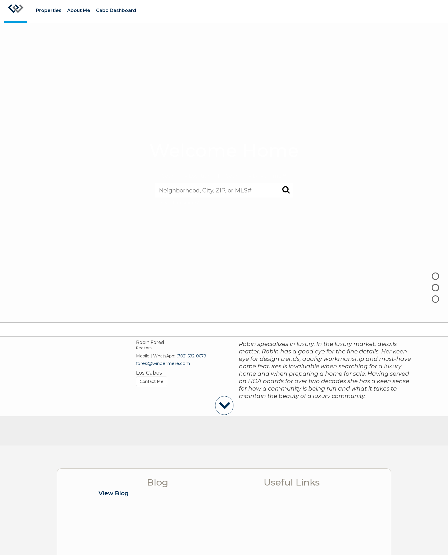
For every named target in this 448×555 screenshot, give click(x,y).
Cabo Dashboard (116, 10)
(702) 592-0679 (191, 356)
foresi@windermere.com (163, 363)
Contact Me (151, 381)
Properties (48, 10)
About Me (78, 10)
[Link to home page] (15, 11)
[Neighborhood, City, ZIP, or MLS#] (224, 190)
